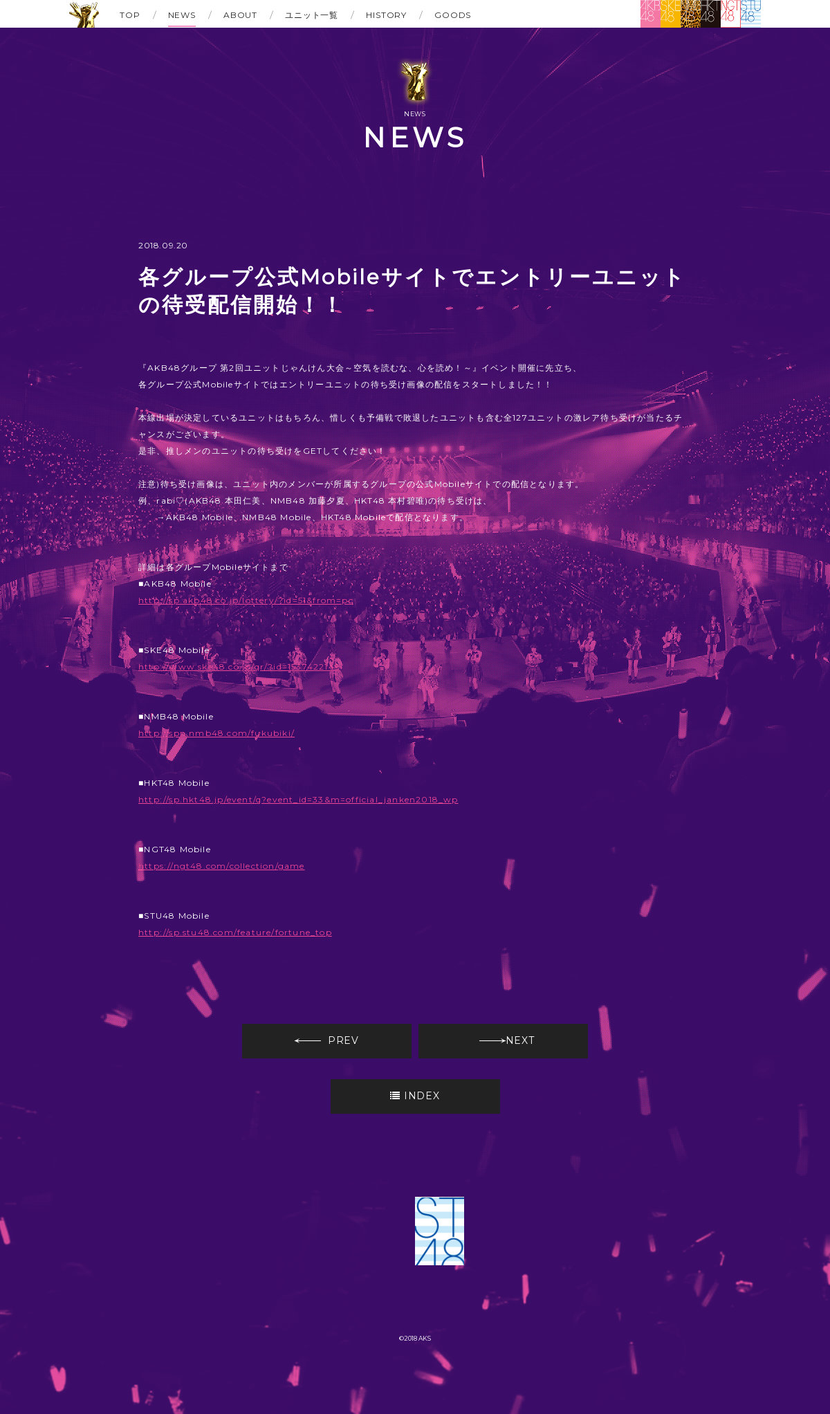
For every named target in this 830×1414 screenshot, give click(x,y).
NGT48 (731, 14)
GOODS (452, 15)
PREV (327, 1040)
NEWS (182, 15)
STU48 (751, 14)
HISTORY (386, 15)
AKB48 (650, 14)
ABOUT (240, 15)
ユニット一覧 (311, 15)
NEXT (507, 1040)
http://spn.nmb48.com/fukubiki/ (216, 733)
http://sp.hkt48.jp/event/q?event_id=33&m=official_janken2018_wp (298, 799)
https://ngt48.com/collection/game (221, 866)
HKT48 (711, 14)
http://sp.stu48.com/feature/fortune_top (235, 932)
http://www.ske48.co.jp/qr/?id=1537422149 (239, 666)
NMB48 (691, 14)
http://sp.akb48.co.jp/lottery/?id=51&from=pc (245, 600)
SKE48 (671, 14)
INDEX (414, 1096)
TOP (130, 15)
